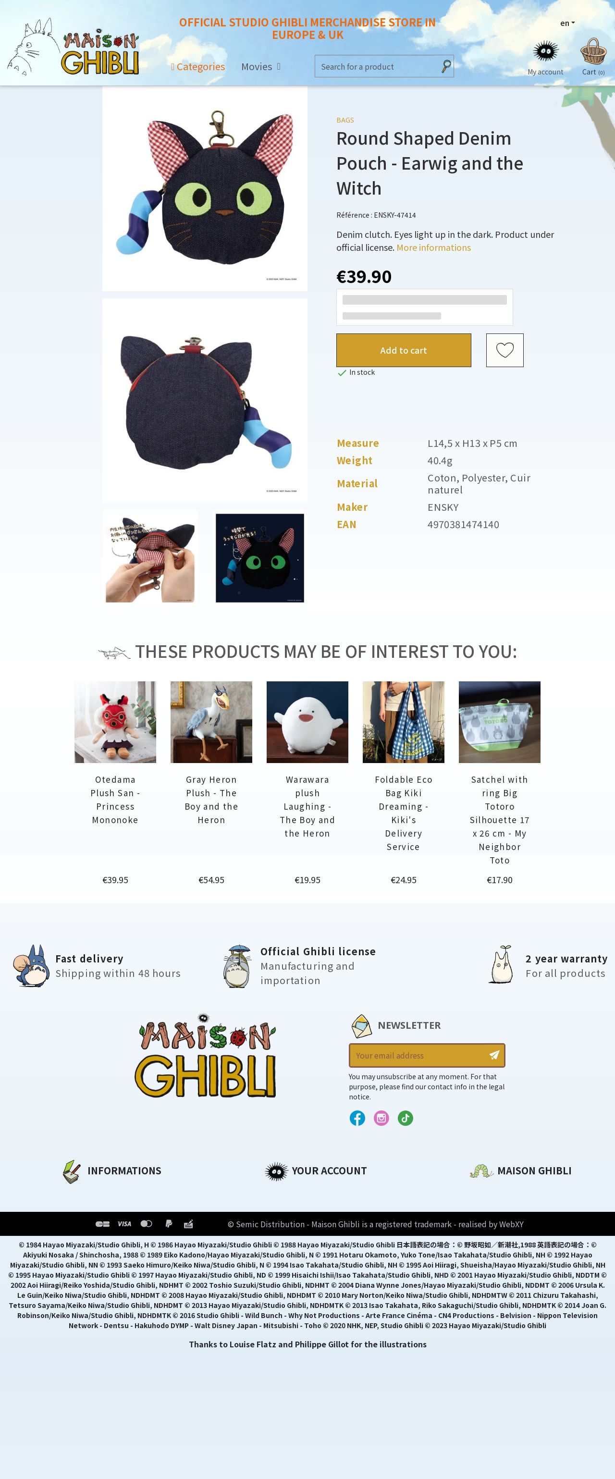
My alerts (283, 1275)
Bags (345, 119)
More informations (433, 247)
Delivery (76, 1258)
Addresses (285, 1226)
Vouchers (283, 1242)
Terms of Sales (89, 1242)
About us (78, 1193)
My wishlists (289, 1258)
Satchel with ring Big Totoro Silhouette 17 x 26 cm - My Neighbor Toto (500, 819)
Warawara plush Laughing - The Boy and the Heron (307, 806)
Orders (278, 1209)
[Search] (375, 66)
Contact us (491, 1296)
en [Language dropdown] (564, 22)
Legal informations (99, 1209)
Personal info (291, 1193)
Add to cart (404, 350)
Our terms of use (94, 1226)
